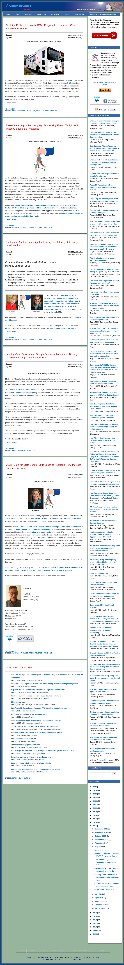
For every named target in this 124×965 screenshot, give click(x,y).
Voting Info (55, 14)
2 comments (11, 448)
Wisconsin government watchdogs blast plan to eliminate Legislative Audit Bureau (42, 751)
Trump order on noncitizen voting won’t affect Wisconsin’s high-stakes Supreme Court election (105, 548)
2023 (95, 797)
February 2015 (101, 905)
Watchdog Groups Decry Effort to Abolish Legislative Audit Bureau (36, 732)
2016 (95, 822)
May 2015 (99, 894)
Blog (43, 951)
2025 (95, 790)
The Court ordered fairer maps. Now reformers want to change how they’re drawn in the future (104, 305)
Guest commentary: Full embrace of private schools (31, 763)
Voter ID (40, 111)
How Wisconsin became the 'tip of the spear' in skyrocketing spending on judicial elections (104, 426)
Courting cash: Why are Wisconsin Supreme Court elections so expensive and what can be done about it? (104, 148)
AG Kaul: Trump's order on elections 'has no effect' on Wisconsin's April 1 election (104, 509)
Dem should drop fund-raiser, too (23, 739)
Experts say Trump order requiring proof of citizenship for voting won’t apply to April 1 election (103, 562)
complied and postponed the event (43, 532)
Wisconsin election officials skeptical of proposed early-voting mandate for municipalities (105, 162)
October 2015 (101, 836)
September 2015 (102, 840)
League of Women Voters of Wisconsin (25, 390)
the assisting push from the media (61, 328)
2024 (95, 794)
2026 (95, 787)
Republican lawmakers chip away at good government (31, 757)
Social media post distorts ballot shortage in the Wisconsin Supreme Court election (103, 406)
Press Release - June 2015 (23, 111)
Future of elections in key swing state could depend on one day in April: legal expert (105, 678)
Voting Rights (51, 111)
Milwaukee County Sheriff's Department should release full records (36, 720)
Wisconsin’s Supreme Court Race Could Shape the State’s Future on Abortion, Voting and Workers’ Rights (104, 644)
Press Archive (102, 760)
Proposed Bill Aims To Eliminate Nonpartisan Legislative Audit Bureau (38, 690)
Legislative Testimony (82, 951)
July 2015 (99, 847)
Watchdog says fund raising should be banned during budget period (37, 696)
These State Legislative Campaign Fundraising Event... (105, 862)
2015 (95, 826)
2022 (95, 801)
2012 (95, 920)
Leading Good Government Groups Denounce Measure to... (106, 877)
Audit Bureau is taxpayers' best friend (25, 745)
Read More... (12, 103)
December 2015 (101, 829)
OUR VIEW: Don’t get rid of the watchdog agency (29, 714)
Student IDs (41, 14)
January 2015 (101, 908)
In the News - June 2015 (19, 667)
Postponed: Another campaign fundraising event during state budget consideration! (42, 244)
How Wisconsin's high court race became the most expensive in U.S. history (103, 440)
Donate (67, 14)
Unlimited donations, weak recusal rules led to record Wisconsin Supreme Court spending (105, 134)
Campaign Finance (20, 227)
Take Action (79, 14)
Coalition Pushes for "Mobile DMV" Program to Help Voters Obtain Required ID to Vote (41, 27)
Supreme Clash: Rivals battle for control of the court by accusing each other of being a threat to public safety (104, 618)
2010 (95, 927)
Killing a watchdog (18, 702)
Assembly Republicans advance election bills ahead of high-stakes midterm (103, 187)
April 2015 (99, 898)
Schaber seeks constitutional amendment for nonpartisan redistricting (101, 630)
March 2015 (100, 901)
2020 (95, 808)
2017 (95, 819)
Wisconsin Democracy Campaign (19, 393)
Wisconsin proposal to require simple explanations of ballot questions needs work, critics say (104, 331)
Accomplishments (58, 951)
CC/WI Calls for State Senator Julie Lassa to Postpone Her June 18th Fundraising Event (43, 467)
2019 (95, 812)
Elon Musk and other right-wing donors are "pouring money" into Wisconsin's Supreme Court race (105, 666)
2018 (95, 815)
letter (70, 80)
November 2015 (102, 832)
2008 (95, 934)
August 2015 (100, 843)
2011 (95, 923)
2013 (95, 916)
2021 (95, 804)
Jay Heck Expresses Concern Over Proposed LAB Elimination (34, 726)
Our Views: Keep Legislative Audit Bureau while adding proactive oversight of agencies (44, 684)
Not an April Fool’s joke (99, 573)
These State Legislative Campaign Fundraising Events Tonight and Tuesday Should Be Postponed (42, 127)
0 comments (11, 109)
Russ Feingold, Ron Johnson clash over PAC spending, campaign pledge (39, 708)
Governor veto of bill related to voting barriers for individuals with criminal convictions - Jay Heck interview (104, 246)
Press (18, 14)
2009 (95, 930)
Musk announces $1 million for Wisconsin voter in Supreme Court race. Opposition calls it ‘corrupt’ (105, 534)
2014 (95, 913)
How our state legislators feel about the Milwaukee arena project (35, 769)
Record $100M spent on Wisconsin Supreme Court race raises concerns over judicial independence (104, 353)
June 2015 (99, 850)
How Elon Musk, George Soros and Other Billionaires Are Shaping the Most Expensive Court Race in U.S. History (105, 495)
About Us (28, 14)
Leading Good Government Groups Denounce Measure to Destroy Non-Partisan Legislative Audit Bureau (41, 356)
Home (8, 14)
